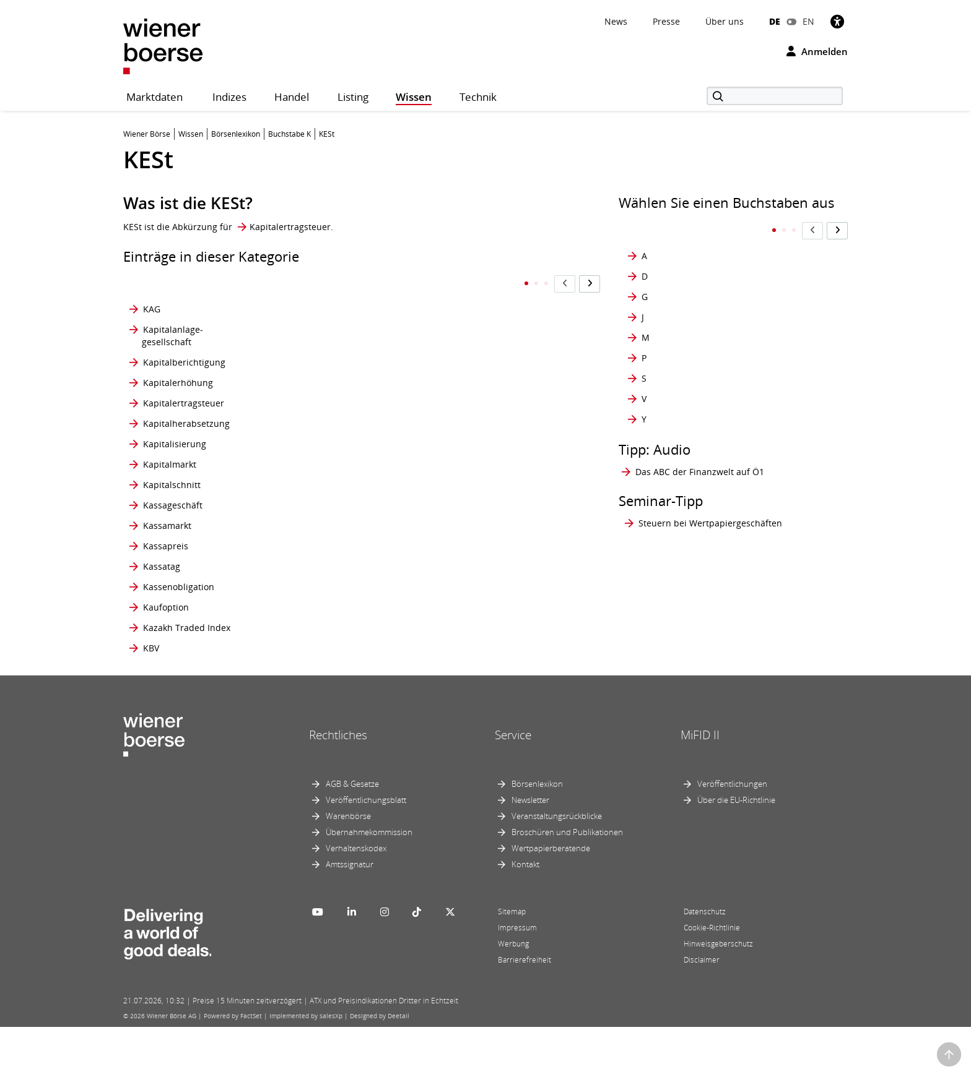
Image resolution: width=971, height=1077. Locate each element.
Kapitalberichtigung (184, 344)
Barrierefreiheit (524, 1010)
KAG (151, 284)
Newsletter (530, 850)
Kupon (475, 464)
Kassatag (161, 603)
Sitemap (512, 961)
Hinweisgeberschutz (718, 994)
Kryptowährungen (498, 423)
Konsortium (319, 485)
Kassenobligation (178, 630)
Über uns (724, 21)
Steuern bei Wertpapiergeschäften (710, 498)
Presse (666, 21)
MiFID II (700, 784)
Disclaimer (702, 1010)
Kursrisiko (482, 603)
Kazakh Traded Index (186, 677)
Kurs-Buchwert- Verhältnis (493, 511)
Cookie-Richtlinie (712, 977)
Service (513, 784)
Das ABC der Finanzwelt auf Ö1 (699, 447)
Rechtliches (338, 784)
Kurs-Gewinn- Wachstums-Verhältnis (507, 577)
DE (774, 21)
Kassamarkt (167, 544)
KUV (469, 697)
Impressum (517, 977)
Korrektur (314, 697)
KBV (151, 697)
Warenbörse (348, 866)
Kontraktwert (322, 630)
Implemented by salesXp (305, 1066)
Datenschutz (705, 961)
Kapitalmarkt (169, 464)
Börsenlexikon (537, 833)
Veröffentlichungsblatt (366, 850)
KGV (303, 311)
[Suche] (775, 96)
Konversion (318, 657)
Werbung (513, 994)
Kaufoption (166, 657)
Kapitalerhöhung (178, 376)
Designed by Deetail (379, 1066)
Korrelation (484, 284)
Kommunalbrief (327, 403)
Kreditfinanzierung (500, 344)
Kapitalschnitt (172, 485)
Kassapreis (165, 577)
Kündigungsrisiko (497, 444)
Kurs (471, 485)
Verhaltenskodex (356, 898)
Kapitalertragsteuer (290, 227)
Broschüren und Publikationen (567, 882)
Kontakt (525, 914)
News (615, 21)
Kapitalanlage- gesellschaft (172, 311)
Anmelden (817, 51)
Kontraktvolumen (330, 603)
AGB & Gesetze (352, 833)
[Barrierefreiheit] (837, 21)
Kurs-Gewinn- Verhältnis (489, 544)
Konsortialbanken (331, 464)
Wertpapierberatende (551, 898)
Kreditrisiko (485, 376)
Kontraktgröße (324, 544)
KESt (304, 284)
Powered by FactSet (233, 1066)
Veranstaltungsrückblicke (557, 866)
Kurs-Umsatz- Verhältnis (489, 630)
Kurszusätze (486, 677)
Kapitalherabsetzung (186, 423)
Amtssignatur (349, 914)
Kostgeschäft (488, 311)
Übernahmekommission (369, 882)
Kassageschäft (172, 511)
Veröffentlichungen (732, 833)
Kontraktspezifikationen (344, 577)
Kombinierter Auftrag (322, 376)
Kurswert (480, 657)
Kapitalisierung (174, 444)
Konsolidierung (326, 444)
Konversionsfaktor (332, 677)
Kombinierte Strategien (320, 344)
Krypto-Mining (491, 403)
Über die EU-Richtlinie (736, 850)
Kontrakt (312, 511)
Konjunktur (318, 423)
